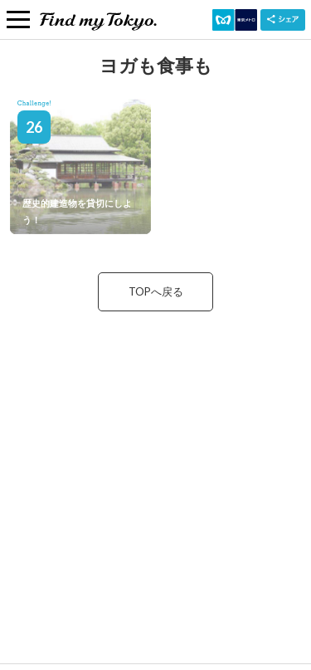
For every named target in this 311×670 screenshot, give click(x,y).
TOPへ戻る (156, 291)
